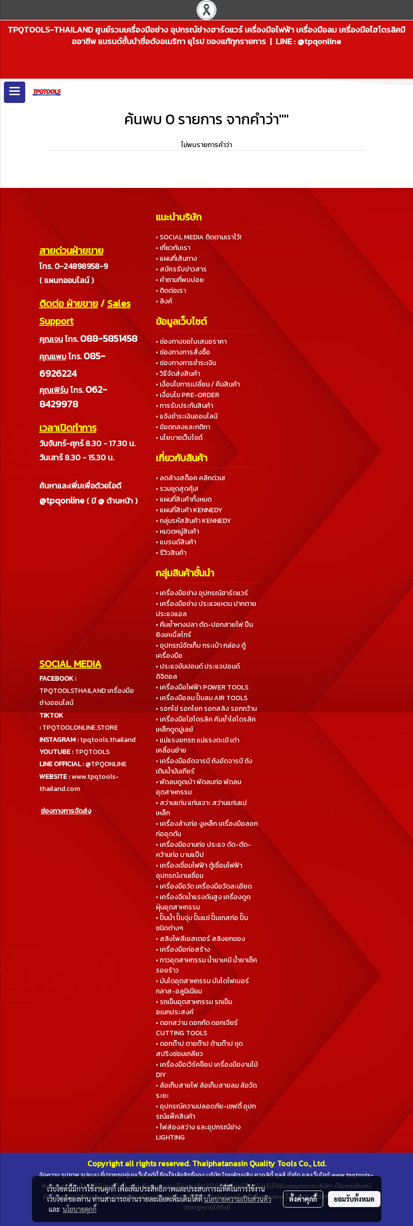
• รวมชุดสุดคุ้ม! (177, 489)
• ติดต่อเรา (171, 291)
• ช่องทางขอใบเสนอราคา (191, 341)
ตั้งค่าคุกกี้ (303, 1198)
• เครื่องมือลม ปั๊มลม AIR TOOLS (202, 698)
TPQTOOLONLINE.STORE (80, 727)
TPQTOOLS (92, 752)
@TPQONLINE (106, 764)
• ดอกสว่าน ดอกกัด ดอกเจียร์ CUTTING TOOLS (197, 1028)
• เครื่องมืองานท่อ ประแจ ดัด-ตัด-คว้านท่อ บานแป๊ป (203, 850)
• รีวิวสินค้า (171, 553)
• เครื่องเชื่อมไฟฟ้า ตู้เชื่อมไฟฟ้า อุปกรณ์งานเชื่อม (199, 870)
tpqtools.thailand (107, 740)
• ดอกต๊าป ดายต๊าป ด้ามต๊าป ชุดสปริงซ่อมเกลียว (199, 1049)
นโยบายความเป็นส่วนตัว (237, 1198)
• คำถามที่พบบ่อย (180, 280)
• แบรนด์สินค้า (176, 542)
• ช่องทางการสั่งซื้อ (183, 352)
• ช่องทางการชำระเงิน (186, 363)
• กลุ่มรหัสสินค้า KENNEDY (193, 521)
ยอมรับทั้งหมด (354, 1198)
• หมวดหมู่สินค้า (177, 531)
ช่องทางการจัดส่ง (66, 811)
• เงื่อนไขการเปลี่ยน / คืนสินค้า (198, 384)
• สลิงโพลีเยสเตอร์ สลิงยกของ (200, 939)
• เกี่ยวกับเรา (173, 248)
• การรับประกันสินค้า (184, 406)
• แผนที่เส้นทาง (176, 258)
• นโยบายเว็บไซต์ (179, 438)
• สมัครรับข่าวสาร (181, 269)
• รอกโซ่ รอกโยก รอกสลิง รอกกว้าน (206, 709)
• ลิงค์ (164, 301)
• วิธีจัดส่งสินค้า (178, 374)
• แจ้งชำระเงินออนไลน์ (186, 416)
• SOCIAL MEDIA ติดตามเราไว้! (198, 237)
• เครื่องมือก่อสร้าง (183, 949)
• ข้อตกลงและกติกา (183, 427)
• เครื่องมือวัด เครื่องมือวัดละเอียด (204, 886)
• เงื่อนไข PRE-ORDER (187, 395)
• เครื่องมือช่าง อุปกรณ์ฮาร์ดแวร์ (202, 593)
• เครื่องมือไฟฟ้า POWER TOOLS (202, 687)
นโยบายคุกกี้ (80, 1209)
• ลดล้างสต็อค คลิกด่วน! (190, 478)
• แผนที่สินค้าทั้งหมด (184, 499)
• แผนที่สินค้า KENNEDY (189, 510)
